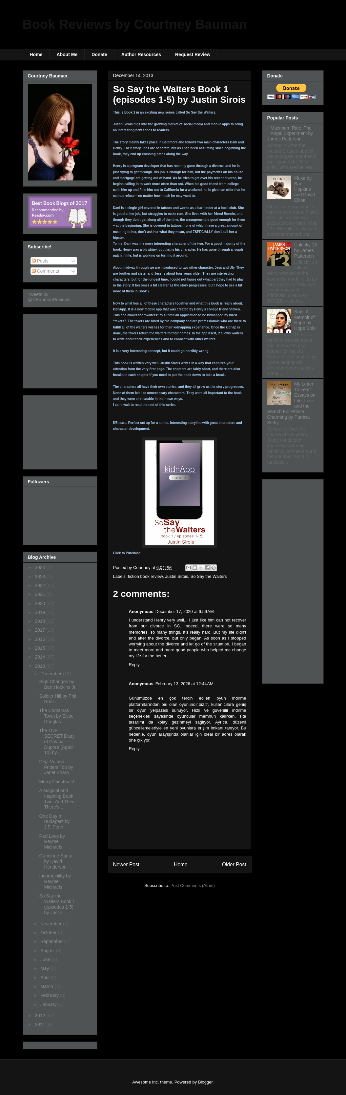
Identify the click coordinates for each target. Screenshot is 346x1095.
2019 (40, 612)
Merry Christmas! (56, 781)
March (47, 986)
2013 (40, 666)
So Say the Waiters (209, 576)
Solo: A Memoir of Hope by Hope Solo (304, 320)
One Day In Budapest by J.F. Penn (54, 821)
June (45, 959)
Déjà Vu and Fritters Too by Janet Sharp (56, 767)
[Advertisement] (60, 349)
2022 (40, 585)
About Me (66, 54)
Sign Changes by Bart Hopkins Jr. (57, 684)
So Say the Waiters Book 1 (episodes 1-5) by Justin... (57, 904)
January (49, 1004)
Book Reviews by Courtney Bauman (135, 24)
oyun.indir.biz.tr (193, 704)
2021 (40, 594)
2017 (40, 630)
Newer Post (126, 864)
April (45, 977)
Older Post (234, 864)
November (51, 923)
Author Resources (141, 54)
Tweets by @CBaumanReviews (49, 297)
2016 (40, 639)
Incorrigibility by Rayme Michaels (55, 881)
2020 (40, 603)
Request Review (192, 54)
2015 (40, 648)
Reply (134, 664)
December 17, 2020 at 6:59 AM (184, 611)
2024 (40, 567)
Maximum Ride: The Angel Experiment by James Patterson (290, 133)
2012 (40, 1015)
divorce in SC (165, 625)
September (52, 941)
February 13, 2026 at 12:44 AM (184, 683)
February (50, 995)
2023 (40, 576)
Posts (40, 260)
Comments (45, 271)
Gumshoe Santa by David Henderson (55, 861)
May (45, 968)
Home (36, 54)
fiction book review (145, 576)
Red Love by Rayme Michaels (52, 841)
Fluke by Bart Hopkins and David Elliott (304, 189)
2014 (40, 657)
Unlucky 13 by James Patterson (305, 250)
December (51, 673)
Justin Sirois (176, 576)
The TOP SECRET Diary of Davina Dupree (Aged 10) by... (56, 741)
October (49, 932)
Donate (99, 54)
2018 (40, 621)
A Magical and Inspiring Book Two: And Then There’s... (56, 799)
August (48, 950)
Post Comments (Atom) (193, 885)
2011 (40, 1024)
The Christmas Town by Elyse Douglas (56, 716)
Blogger (205, 1082)
